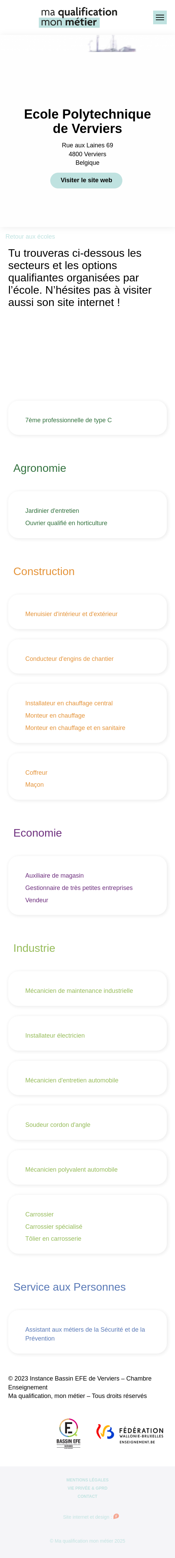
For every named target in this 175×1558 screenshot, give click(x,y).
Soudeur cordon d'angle (58, 1124)
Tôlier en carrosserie (53, 1238)
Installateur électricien (55, 1035)
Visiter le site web (86, 180)
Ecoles (87, 93)
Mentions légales (87, 1480)
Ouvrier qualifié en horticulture (66, 523)
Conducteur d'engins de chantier (69, 658)
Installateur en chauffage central (69, 703)
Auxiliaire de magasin (54, 875)
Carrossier (39, 1214)
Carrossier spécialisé (53, 1226)
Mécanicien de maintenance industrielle (79, 990)
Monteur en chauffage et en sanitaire (75, 727)
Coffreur (36, 772)
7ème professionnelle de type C (68, 420)
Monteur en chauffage (55, 715)
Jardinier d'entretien (52, 510)
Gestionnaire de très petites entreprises (79, 887)
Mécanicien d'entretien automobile (72, 1080)
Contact (87, 1496)
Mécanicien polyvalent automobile (71, 1169)
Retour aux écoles (30, 236)
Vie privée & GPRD (88, 1488)
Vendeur (36, 900)
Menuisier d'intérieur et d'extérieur (71, 614)
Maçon (34, 784)
